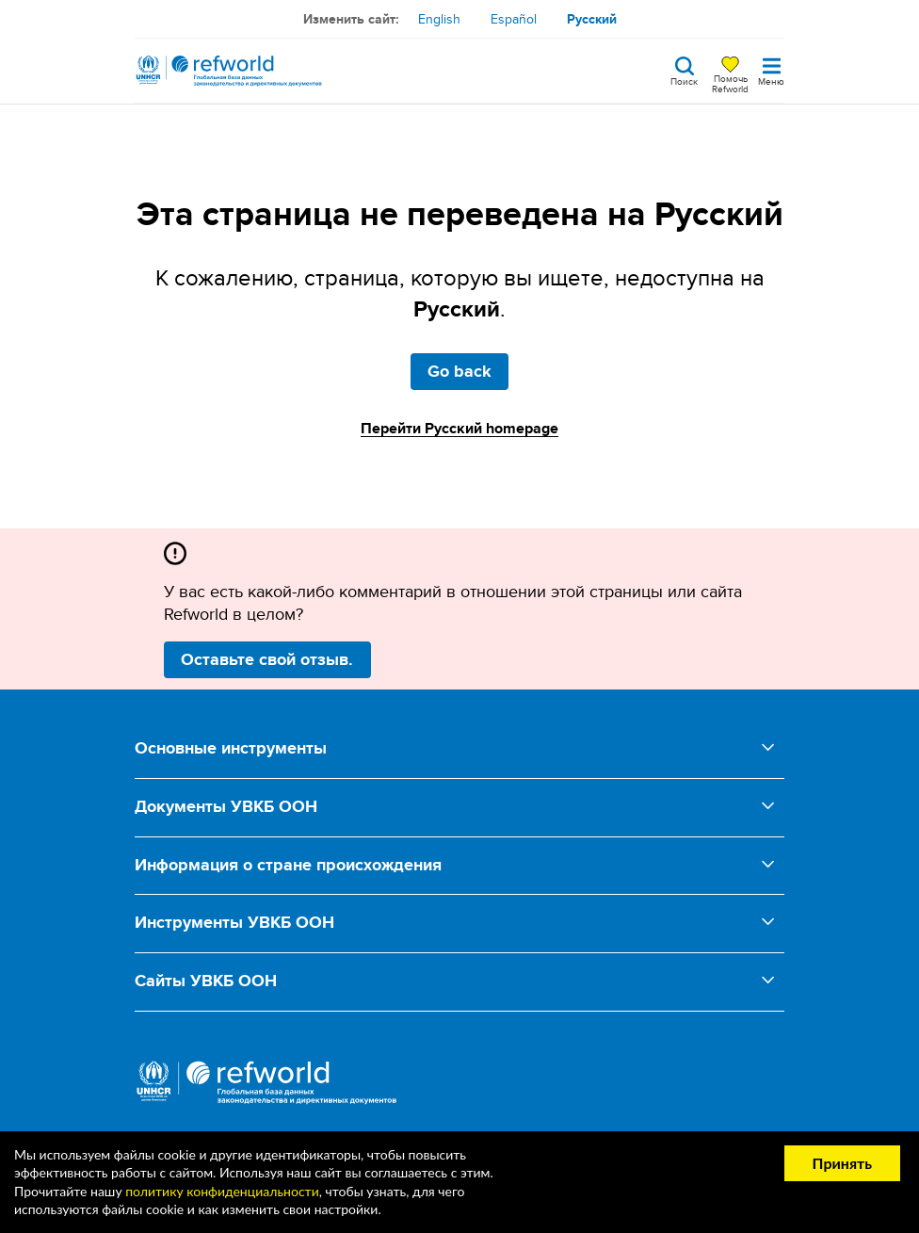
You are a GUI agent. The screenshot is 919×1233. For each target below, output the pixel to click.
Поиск (684, 80)
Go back (459, 371)
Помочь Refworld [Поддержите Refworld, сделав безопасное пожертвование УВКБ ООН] (730, 83)
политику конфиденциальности (222, 1191)
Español (514, 18)
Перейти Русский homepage (459, 428)
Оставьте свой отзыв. (267, 659)
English (439, 18)
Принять (842, 1163)
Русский (592, 18)
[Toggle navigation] (771, 70)
